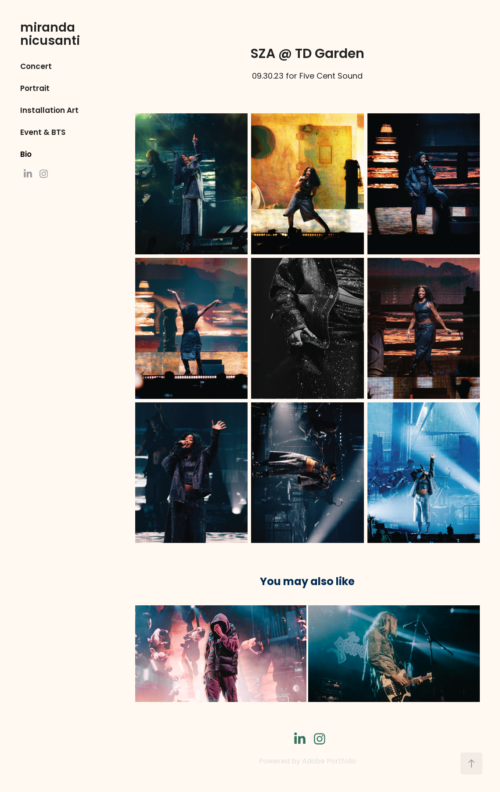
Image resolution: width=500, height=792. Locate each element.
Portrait (35, 89)
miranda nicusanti (50, 35)
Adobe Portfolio (329, 761)
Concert (36, 67)
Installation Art (49, 111)
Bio (26, 154)
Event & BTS (42, 133)
